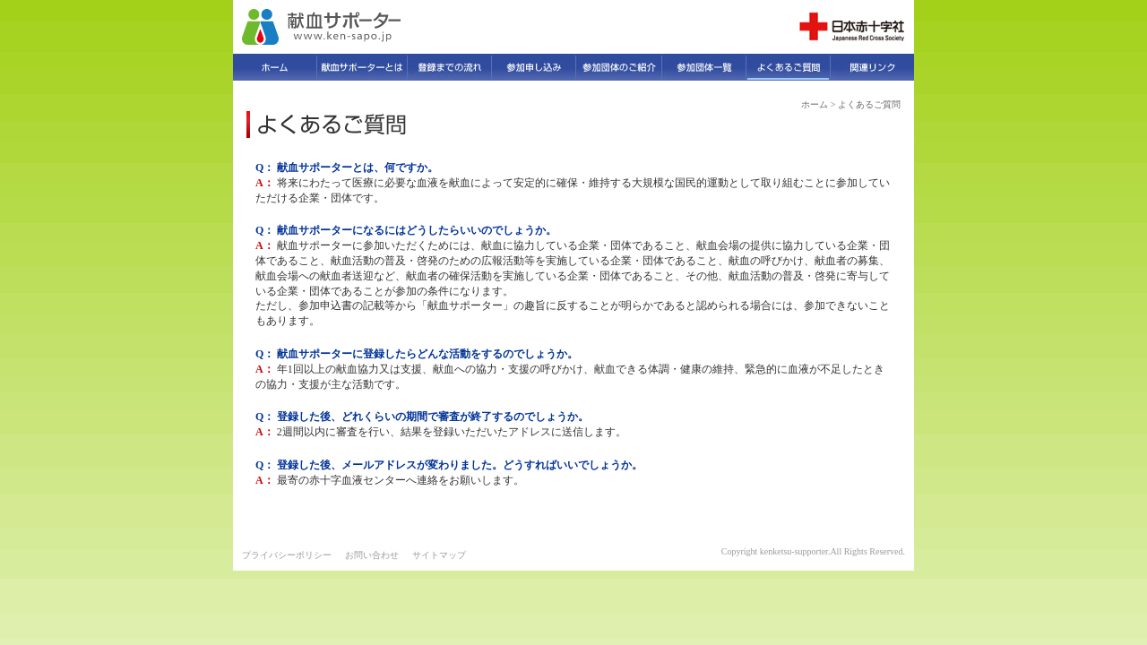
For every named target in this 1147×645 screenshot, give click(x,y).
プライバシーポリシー (287, 555)
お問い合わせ (372, 555)
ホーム (814, 104)
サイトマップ (439, 555)
